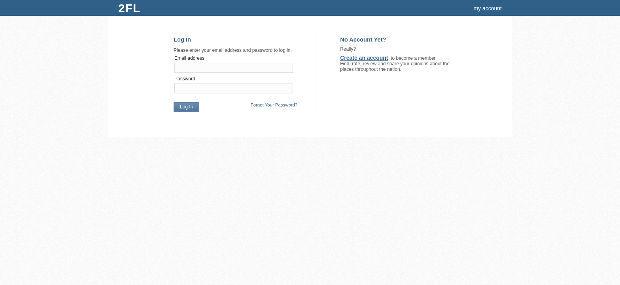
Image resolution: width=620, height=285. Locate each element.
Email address (189, 58)
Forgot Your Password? (274, 105)
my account (487, 8)
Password (184, 79)
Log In (186, 107)
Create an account (364, 58)
